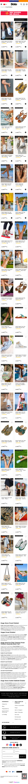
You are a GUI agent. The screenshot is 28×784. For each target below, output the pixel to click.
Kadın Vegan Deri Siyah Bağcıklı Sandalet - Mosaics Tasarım (20, 127)
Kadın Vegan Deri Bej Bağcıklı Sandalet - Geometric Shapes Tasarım (20, 298)
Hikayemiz (4, 704)
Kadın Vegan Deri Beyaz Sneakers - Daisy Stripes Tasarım (21, 270)
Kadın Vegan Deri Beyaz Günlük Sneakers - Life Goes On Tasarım (20, 555)
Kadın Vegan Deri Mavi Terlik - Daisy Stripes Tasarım (6, 184)
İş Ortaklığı (4, 714)
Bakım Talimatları (19, 712)
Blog (3, 706)
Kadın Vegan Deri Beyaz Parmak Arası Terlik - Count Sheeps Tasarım (6, 270)
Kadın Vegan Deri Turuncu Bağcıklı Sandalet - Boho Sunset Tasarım (20, 184)
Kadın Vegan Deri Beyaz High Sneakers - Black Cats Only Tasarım (6, 156)
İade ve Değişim (18, 710)
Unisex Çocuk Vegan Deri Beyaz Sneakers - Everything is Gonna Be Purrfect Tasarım (20, 384)
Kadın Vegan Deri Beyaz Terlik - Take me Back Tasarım (20, 527)
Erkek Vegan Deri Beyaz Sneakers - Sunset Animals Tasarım (6, 412)
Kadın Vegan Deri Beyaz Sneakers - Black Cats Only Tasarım (6, 355)
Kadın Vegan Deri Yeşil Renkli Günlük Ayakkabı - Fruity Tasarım (6, 441)
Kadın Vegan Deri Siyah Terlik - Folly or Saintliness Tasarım (6, 498)
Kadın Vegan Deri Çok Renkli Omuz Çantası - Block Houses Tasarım (20, 412)
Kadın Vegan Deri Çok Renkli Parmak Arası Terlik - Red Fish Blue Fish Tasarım (20, 584)
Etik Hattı (17, 714)
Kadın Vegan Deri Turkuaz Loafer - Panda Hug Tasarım (20, 156)
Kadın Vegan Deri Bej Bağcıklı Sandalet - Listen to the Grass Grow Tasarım (20, 213)
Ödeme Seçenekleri (19, 705)
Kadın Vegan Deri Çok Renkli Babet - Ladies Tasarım (6, 99)
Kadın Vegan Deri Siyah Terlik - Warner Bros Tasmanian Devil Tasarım (20, 42)
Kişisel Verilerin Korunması (5, 711)
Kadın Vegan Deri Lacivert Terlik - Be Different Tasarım (5, 555)
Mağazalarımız (5, 708)
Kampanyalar (18, 717)
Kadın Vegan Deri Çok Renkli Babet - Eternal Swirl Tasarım (6, 70)
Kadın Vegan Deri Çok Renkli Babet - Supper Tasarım (20, 70)
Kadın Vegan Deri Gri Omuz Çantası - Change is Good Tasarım (6, 584)
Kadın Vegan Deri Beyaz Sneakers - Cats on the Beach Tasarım (6, 42)
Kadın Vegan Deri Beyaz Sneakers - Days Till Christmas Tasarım (20, 612)
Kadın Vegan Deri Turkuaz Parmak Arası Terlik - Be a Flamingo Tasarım (6, 527)
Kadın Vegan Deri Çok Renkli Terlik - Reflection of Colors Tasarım (7, 612)
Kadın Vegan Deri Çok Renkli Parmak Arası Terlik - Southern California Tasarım (20, 241)
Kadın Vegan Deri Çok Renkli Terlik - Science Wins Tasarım (20, 498)
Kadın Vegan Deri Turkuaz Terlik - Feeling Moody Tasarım (20, 470)
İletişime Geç (18, 719)
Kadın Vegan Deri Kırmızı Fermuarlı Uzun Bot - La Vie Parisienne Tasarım (6, 241)
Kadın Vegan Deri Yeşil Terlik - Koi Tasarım (20, 441)
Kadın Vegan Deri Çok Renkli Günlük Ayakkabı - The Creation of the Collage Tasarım (6, 213)
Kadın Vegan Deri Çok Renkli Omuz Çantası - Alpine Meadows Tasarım (6, 384)
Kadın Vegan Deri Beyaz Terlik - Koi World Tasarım (6, 127)
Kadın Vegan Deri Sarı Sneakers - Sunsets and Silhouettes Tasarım (20, 99)
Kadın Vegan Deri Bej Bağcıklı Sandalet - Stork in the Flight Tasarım (6, 470)
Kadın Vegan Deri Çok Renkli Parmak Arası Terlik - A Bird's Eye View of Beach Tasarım (20, 327)
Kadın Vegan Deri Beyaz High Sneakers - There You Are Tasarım (20, 355)
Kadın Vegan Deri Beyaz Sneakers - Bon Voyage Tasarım (6, 298)
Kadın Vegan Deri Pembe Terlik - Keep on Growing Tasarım (6, 327)
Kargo (16, 707)
